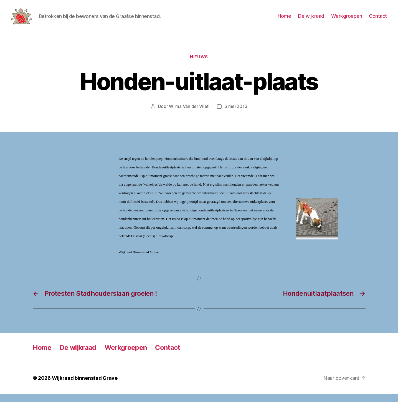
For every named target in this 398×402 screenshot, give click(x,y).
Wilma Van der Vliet (189, 114)
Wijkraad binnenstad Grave (85, 386)
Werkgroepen (346, 20)
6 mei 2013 (235, 114)
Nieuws (199, 65)
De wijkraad (311, 20)
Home (284, 20)
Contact (378, 20)
